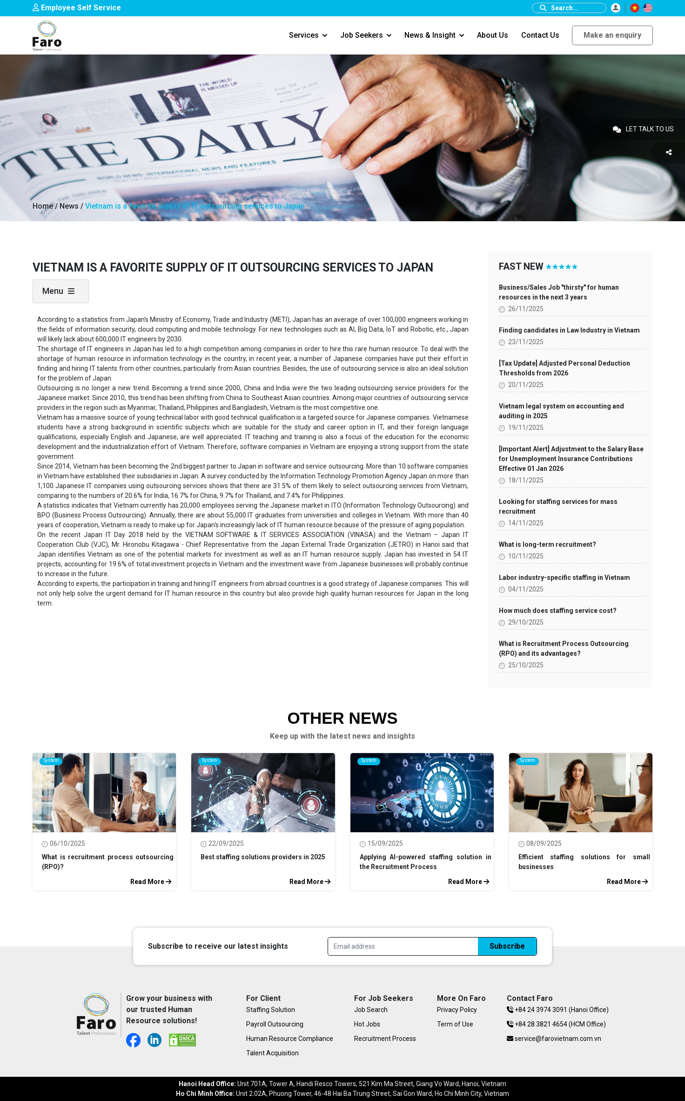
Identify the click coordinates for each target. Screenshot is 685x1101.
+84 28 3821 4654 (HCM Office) (556, 1024)
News (70, 206)
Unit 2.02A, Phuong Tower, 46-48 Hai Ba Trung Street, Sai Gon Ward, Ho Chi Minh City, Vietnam (342, 1093)
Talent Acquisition (272, 1053)
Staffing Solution (270, 1009)
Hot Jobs (367, 1024)
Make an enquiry (612, 35)
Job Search (371, 1009)
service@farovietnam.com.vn (554, 1038)
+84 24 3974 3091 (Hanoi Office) (558, 1009)
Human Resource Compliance (289, 1038)
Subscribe (507, 946)
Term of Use (455, 1024)
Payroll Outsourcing (274, 1024)
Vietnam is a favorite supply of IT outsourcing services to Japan (195, 206)
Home (43, 206)
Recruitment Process (385, 1038)
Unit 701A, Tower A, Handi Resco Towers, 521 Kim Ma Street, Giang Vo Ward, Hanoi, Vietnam (342, 1083)
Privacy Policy (457, 1009)
